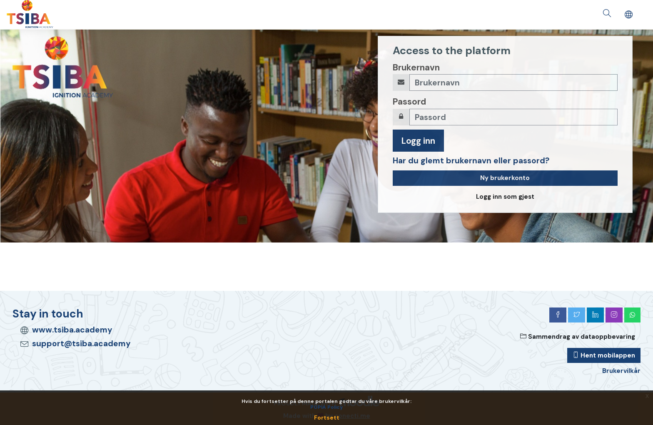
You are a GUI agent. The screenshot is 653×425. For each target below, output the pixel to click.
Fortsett (326, 417)
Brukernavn (416, 67)
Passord (409, 101)
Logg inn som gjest (505, 196)
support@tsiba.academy (81, 343)
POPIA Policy (326, 407)
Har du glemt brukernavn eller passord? (471, 160)
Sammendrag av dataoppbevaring (577, 336)
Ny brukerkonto (505, 178)
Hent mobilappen (604, 355)
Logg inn (418, 140)
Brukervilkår (621, 371)
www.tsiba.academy (72, 330)
